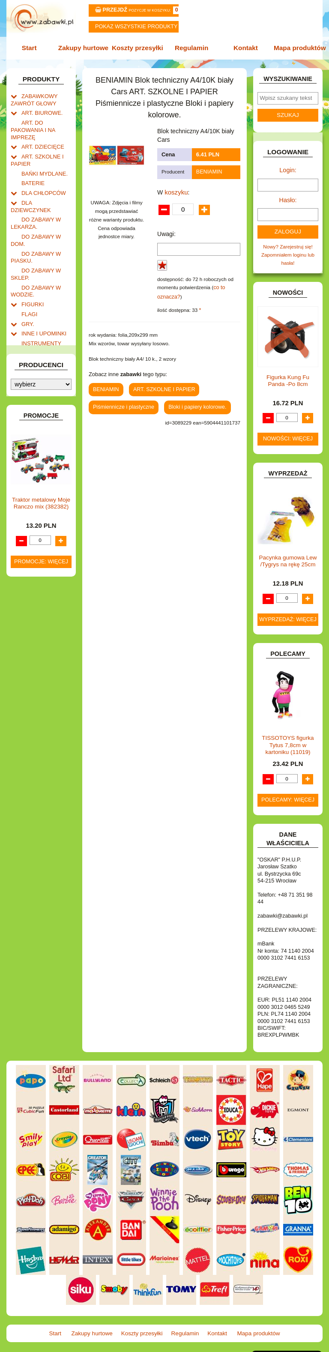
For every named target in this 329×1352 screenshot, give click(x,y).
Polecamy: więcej (287, 794)
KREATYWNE (37, 368)
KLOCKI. (31, 350)
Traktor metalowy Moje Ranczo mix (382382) (41, 728)
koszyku (175, 189)
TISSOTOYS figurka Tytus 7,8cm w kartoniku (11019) (288, 739)
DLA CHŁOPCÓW (41, 184)
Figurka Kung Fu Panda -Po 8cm (287, 374)
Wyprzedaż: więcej (288, 613)
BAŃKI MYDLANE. (42, 166)
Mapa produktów (296, 47)
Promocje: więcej (41, 787)
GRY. (27, 298)
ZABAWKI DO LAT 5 (44, 510)
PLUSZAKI (33, 452)
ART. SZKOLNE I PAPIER (160, 385)
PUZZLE (31, 461)
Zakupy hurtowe (85, 47)
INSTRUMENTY (39, 316)
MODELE (31, 409)
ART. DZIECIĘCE (40, 141)
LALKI (28, 400)
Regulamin (190, 47)
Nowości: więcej (288, 433)
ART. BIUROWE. (40, 110)
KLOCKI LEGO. (39, 359)
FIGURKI (31, 280)
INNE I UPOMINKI (41, 307)
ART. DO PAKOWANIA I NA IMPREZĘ (31, 126)
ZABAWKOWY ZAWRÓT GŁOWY (32, 98)
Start (32, 47)
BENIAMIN (208, 170)
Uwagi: (166, 231)
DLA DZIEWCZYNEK (45, 193)
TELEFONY (34, 501)
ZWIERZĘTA (35, 550)
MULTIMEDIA (36, 418)
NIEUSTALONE (39, 559)
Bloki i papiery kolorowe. (191, 402)
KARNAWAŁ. (36, 341)
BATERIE (31, 175)
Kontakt (243, 47)
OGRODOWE (36, 443)
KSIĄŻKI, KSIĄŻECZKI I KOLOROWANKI (29, 384)
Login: (288, 168)
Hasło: (288, 197)
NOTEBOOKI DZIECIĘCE (31, 430)
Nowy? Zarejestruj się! (288, 242)
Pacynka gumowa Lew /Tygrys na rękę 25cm (288, 555)
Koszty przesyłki (138, 47)
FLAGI (28, 289)
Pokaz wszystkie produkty (136, 27)
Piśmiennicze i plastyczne (121, 402)
